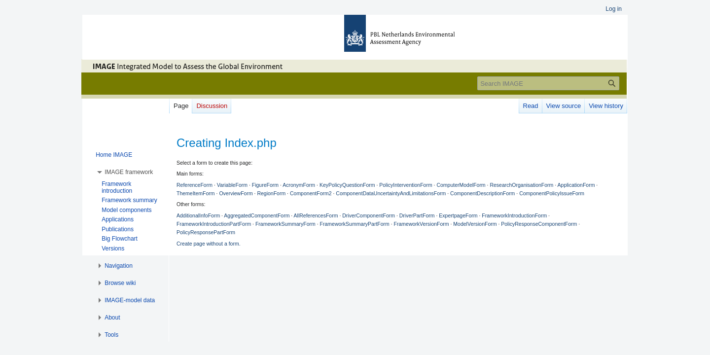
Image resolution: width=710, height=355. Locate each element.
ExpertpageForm (458, 215)
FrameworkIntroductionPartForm (214, 224)
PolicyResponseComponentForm (539, 224)
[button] (129, 172)
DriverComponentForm (368, 215)
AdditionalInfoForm (198, 215)
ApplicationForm (576, 185)
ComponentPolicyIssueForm (551, 193)
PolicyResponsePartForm (206, 232)
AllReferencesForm (316, 215)
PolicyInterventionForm (405, 185)
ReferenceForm (195, 185)
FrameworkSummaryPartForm (355, 224)
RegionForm (271, 193)
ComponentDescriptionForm (482, 193)
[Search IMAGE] (548, 83)
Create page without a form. (209, 244)
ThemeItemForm (196, 193)
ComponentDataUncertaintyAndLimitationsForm (391, 193)
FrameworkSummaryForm (285, 224)
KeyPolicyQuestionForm (347, 185)
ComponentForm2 (311, 193)
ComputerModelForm (460, 185)
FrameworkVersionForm (421, 224)
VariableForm (232, 185)
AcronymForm (299, 185)
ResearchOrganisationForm (521, 185)
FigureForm (265, 185)
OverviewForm (235, 193)
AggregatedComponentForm (256, 215)
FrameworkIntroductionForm (514, 215)
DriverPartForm (417, 215)
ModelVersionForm (475, 224)
